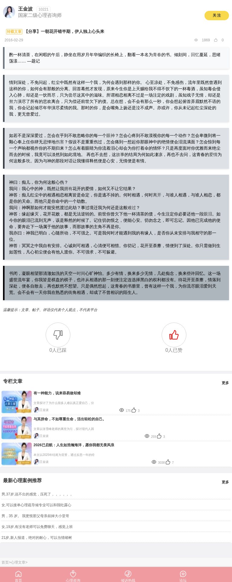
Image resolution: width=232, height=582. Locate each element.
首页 (5, 562)
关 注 (217, 15)
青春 (157, 54)
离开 (157, 194)
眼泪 (208, 213)
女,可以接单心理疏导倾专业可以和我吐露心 (36, 505)
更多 (225, 383)
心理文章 (18, 562)
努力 (13, 101)
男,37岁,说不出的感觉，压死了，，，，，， (37, 494)
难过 (131, 207)
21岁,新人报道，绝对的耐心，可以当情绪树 (37, 538)
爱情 (213, 154)
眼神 (110, 135)
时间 (81, 273)
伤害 (60, 141)
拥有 (68, 188)
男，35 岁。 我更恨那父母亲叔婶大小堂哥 (35, 516)
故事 (120, 154)
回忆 (195, 54)
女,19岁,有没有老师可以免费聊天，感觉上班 (37, 527)
